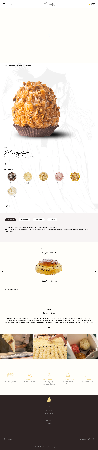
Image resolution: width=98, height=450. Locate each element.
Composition (39, 220)
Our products (49, 420)
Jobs (49, 424)
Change (92, 4)
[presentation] (2, 271)
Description (10, 220)
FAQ (49, 407)
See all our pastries (12, 289)
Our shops (49, 417)
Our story (49, 410)
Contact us (49, 414)
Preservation (24, 220)
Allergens (52, 220)
